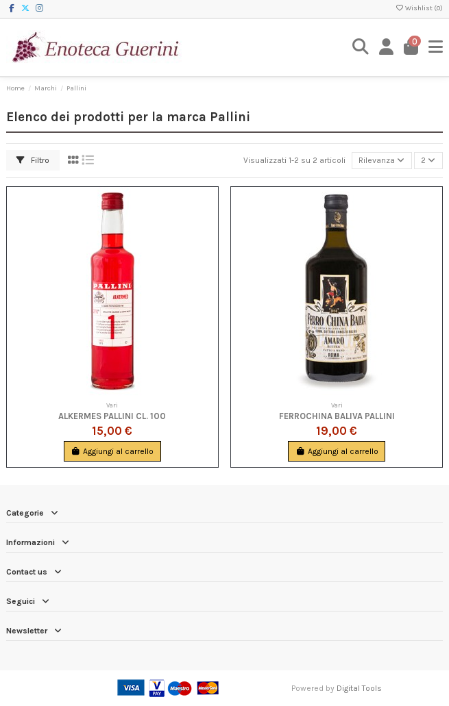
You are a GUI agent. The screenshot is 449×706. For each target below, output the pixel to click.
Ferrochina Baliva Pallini (337, 416)
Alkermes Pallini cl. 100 (112, 416)
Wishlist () (419, 8)
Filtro (32, 160)
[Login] (386, 47)
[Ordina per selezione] (382, 160)
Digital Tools (359, 688)
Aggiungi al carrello (112, 451)
